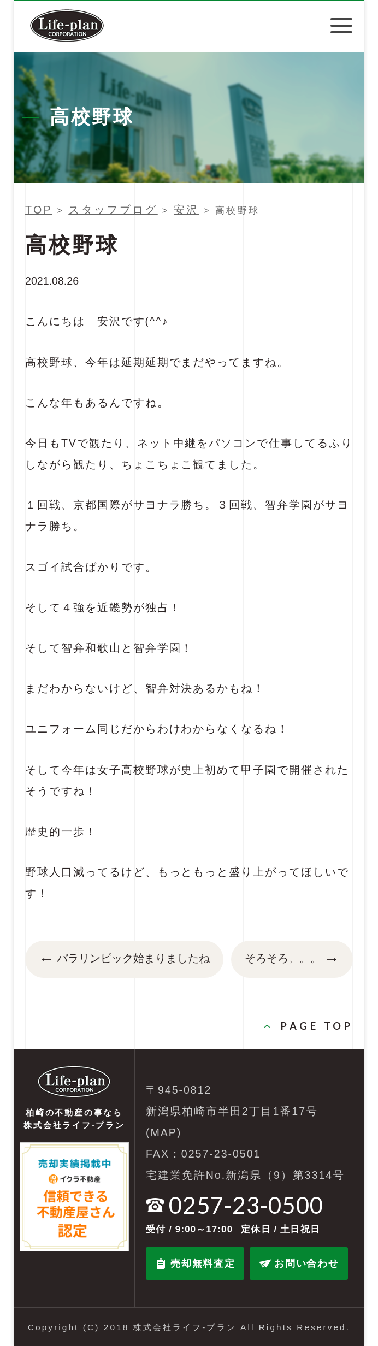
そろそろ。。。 (292, 959)
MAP (164, 1132)
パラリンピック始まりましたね (124, 959)
